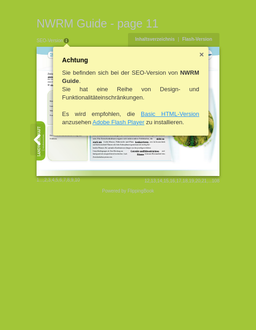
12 (146, 180)
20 (197, 180)
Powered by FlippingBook (128, 190)
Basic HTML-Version (170, 113)
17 (178, 180)
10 (77, 179)
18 (184, 180)
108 (215, 180)
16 (172, 180)
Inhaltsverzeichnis (155, 39)
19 (191, 180)
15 (166, 180)
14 (159, 180)
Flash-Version (197, 39)
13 (153, 180)
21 (204, 180)
